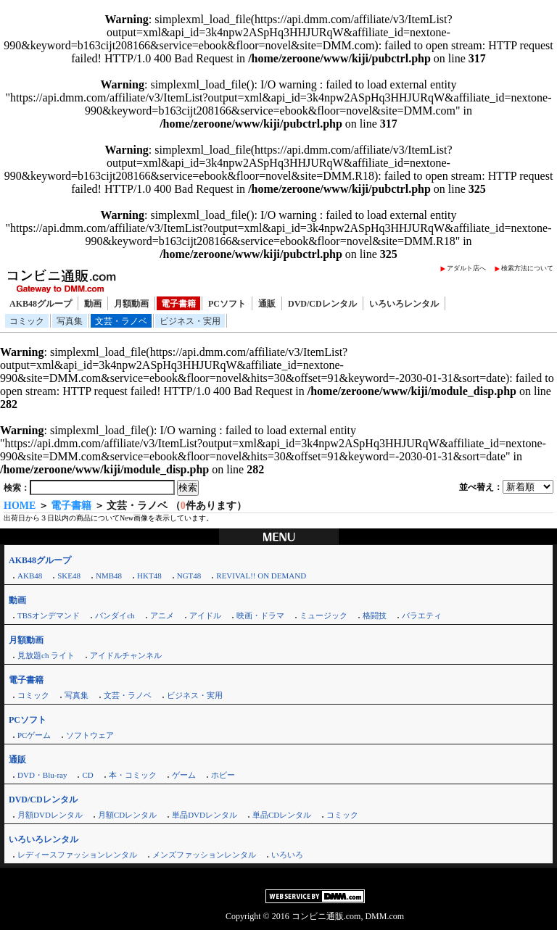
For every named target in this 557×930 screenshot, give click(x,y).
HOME (20, 505)
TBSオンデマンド (48, 615)
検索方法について (527, 268)
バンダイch (114, 615)
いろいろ (287, 854)
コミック (26, 321)
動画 (93, 304)
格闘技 (375, 615)
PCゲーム (34, 735)
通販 (267, 304)
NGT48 (189, 575)
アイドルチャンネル (126, 655)
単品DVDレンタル (204, 814)
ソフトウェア (90, 735)
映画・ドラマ (260, 615)
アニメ (162, 615)
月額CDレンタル (127, 814)
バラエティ (422, 615)
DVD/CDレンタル (322, 304)
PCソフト (227, 304)
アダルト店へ (466, 268)
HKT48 (149, 575)
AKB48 (29, 575)
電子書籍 (178, 304)
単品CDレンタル (281, 814)
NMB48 (109, 575)
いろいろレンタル (404, 304)
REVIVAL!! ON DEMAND (261, 575)
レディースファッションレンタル (77, 854)
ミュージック (323, 615)
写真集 (70, 321)
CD (87, 775)
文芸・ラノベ (121, 321)
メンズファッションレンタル (204, 854)
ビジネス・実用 (190, 321)
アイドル (205, 615)
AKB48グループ (40, 304)
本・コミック (133, 775)
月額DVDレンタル (50, 814)
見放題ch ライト (46, 655)
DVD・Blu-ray (42, 775)
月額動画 (131, 304)
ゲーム (184, 775)
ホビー (223, 775)
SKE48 (69, 575)
